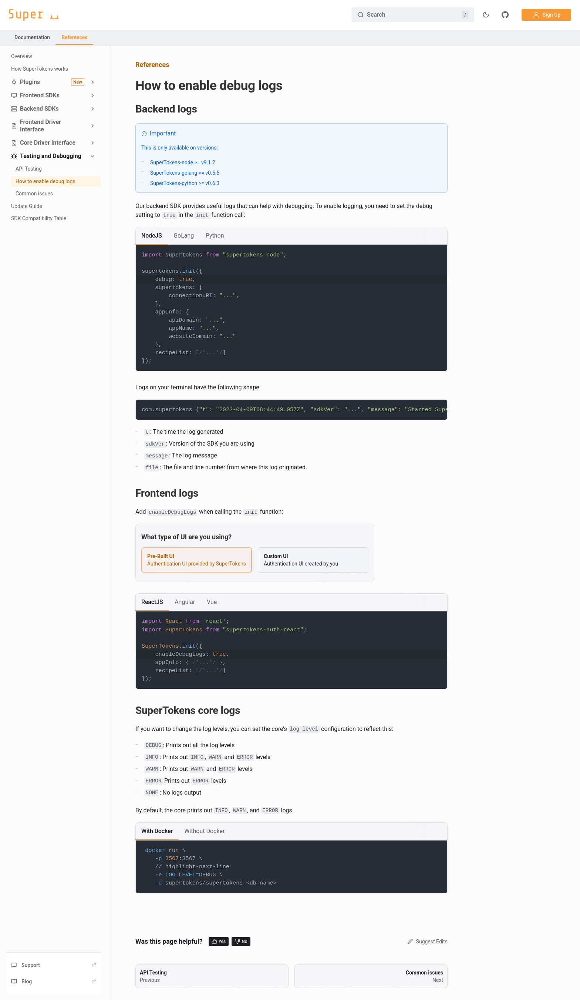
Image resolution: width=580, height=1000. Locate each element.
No (241, 941)
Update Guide (26, 206)
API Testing (29, 169)
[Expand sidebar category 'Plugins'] (92, 82)
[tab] (151, 236)
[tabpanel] (291, 308)
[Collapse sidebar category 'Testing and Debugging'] (92, 156)
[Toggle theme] (486, 14)
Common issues (34, 194)
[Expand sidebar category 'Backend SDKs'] (92, 109)
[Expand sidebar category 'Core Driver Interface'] (92, 143)
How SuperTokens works (39, 69)
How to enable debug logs (45, 181)
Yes (219, 941)
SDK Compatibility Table (38, 218)
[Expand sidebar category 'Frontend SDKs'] (92, 95)
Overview (21, 56)
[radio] (196, 560)
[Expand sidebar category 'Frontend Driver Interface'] (92, 125)
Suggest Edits (427, 941)
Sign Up (546, 14)
